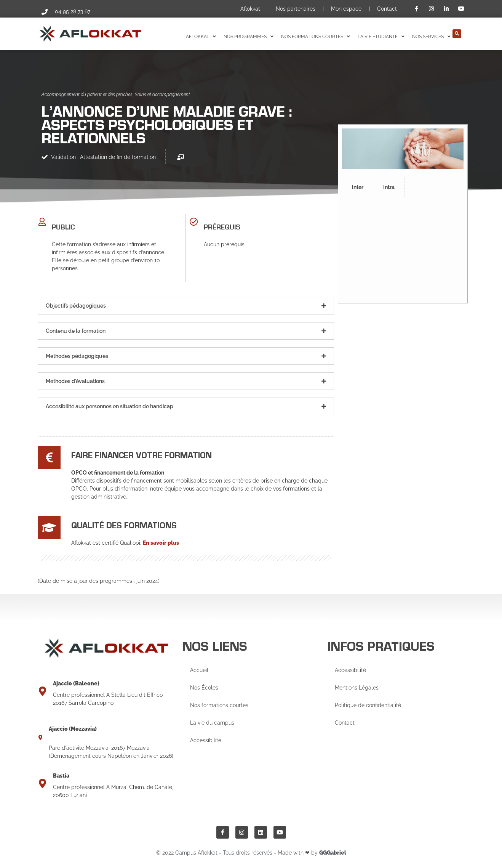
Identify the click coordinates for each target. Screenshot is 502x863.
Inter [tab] (357, 187)
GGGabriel (332, 853)
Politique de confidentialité (368, 705)
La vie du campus (212, 723)
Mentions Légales (357, 688)
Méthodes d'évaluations (75, 381)
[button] (456, 33)
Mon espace (346, 9)
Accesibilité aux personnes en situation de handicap (109, 406)
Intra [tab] (389, 187)
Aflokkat (250, 9)
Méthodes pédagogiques (77, 356)
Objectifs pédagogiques (76, 306)
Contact (387, 9)
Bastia (61, 776)
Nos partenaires (295, 9)
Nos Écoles (204, 688)
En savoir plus (161, 543)
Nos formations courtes (219, 705)
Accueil (199, 670)
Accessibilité (205, 740)
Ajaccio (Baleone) (76, 683)
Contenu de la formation (76, 331)
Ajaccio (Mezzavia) (73, 729)
